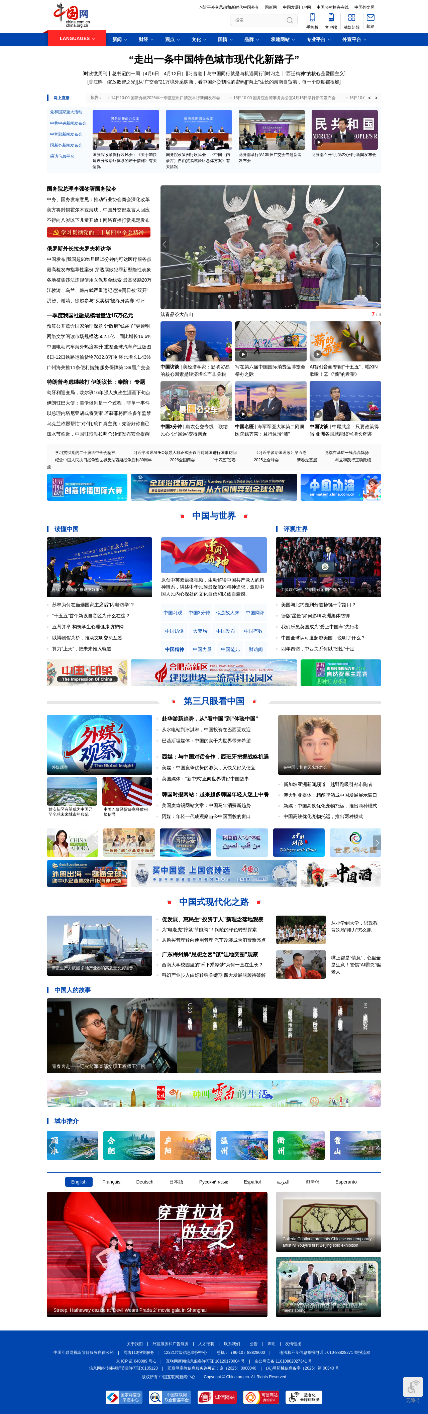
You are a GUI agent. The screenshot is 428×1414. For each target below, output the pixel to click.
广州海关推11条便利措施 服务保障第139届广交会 (98, 367)
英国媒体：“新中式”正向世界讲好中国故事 (205, 778)
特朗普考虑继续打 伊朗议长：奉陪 (87, 382)
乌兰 (70, 290)
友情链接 (293, 1344)
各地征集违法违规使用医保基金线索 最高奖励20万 (99, 280)
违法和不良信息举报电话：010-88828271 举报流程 (324, 1352)
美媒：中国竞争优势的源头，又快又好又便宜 (208, 767)
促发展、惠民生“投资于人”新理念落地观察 (212, 919)
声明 (272, 1344)
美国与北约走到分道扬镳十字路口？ (318, 604)
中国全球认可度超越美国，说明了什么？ (323, 637)
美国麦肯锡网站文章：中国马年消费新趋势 (206, 805)
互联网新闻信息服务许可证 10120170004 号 (205, 1361)
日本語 (176, 1182)
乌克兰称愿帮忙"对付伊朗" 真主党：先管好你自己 (98, 423)
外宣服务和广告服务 (170, 1344)
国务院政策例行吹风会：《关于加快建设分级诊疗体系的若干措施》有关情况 (125, 160)
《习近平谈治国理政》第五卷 (280, 452)
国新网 (271, 7)
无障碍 (413, 1390)
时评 (140, 300)
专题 (139, 382)
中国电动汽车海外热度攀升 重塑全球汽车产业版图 (99, 346)
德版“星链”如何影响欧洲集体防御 (315, 615)
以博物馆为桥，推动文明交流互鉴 (87, 637)
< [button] (369, 98)
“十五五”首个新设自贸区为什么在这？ (91, 615)
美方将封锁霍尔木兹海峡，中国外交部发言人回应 (98, 209)
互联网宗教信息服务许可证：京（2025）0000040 (212, 1368)
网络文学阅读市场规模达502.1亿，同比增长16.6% (99, 336)
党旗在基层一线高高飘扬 (347, 452)
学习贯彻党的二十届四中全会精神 (85, 452)
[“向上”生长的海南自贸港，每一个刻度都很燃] (293, 82)
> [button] (376, 98)
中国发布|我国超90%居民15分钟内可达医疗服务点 (99, 259)
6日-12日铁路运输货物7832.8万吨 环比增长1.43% (98, 357)
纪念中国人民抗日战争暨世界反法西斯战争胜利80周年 (103, 460)
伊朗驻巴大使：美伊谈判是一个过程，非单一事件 (98, 403)
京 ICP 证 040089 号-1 (136, 1361)
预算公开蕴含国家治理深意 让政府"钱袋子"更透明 (98, 326)
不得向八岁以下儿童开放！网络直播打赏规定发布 (98, 220)
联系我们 (232, 1344)
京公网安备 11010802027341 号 (283, 1361)
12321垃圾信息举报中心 (185, 1352)
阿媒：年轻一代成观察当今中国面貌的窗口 (206, 816)
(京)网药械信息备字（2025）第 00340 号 (302, 1368)
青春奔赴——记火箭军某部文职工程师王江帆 (98, 1066)
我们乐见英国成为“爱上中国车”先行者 (320, 626)
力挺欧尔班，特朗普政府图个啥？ (311, 589)
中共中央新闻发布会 (68, 123)
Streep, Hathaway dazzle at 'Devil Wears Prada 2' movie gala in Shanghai (130, 1310)
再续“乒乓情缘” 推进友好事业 (78, 589)
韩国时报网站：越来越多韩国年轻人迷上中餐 (215, 794)
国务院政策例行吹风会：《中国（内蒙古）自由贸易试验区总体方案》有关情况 (198, 160)
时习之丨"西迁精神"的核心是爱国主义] (305, 73)
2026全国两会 (182, 460)
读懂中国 (67, 529)
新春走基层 (307, 460)
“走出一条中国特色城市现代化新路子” (214, 59)
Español (252, 1182)
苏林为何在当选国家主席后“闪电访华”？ (93, 604)
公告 (254, 1344)
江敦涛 (54, 290)
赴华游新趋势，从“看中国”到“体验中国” (210, 719)
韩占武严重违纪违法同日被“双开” (114, 290)
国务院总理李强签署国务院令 (81, 189)
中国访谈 (169, 366)
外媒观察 (60, 767)
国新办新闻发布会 (66, 145)
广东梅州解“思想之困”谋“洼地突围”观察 (210, 954)
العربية (283, 1182)
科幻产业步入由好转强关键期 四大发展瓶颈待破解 (214, 975)
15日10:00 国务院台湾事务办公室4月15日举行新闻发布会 (284, 98)
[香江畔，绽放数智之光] (112, 82)
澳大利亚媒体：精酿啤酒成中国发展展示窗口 (330, 795)
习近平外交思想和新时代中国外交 (229, 7)
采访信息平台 (62, 156)
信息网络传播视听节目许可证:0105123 (123, 1368)
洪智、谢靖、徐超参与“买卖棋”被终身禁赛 (90, 300)
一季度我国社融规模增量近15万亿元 (90, 315)
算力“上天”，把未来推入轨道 (81, 648)
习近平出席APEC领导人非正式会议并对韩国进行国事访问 (185, 452)
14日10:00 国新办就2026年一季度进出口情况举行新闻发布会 (165, 98)
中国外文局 (364, 7)
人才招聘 (206, 1344)
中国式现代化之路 (214, 902)
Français (111, 1182)
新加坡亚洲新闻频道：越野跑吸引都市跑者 (328, 784)
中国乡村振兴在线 (333, 7)
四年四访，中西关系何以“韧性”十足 (317, 648)
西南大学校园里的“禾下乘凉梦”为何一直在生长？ (212, 964)
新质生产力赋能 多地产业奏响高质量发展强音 (92, 968)
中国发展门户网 (297, 7)
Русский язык (213, 1182)
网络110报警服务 (138, 1352)
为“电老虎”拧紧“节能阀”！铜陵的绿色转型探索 (209, 929)
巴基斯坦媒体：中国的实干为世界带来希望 (206, 740)
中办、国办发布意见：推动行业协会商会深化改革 (98, 199)
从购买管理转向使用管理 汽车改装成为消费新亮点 (214, 940)
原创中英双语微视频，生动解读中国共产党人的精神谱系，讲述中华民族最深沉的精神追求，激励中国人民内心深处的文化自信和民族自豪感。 (212, 587)
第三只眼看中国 (214, 701)
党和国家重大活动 (66, 112)
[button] (377, 244)
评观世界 (296, 529)
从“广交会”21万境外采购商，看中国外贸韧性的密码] (192, 82)
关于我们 (135, 1344)
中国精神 (174, 649)
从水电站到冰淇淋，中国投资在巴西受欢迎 (206, 729)
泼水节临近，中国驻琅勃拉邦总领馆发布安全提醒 (98, 434)
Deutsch (144, 1182)
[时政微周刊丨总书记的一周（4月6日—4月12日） (134, 73)
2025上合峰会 (266, 460)
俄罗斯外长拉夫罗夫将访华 (79, 249)
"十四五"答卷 (224, 460)
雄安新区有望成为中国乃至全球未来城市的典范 (70, 812)
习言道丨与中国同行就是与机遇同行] (226, 73)
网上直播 (62, 98)
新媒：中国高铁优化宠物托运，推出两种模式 (330, 805)
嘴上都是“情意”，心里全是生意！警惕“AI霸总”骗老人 (356, 964)
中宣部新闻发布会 (66, 134)
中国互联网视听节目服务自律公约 (84, 1352)
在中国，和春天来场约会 (305, 767)
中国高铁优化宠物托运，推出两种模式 (323, 816)
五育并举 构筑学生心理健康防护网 (88, 626)
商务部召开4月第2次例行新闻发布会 (344, 154)
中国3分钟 (171, 426)
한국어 (313, 1182)
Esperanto (346, 1182)
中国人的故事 (73, 990)
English (79, 1182)
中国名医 (244, 426)
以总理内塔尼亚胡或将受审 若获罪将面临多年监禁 (99, 413)
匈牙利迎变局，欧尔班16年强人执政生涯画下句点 (98, 392)
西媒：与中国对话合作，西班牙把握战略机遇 (215, 757)
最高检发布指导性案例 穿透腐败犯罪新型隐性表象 (99, 269)
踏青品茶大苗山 (176, 314)
